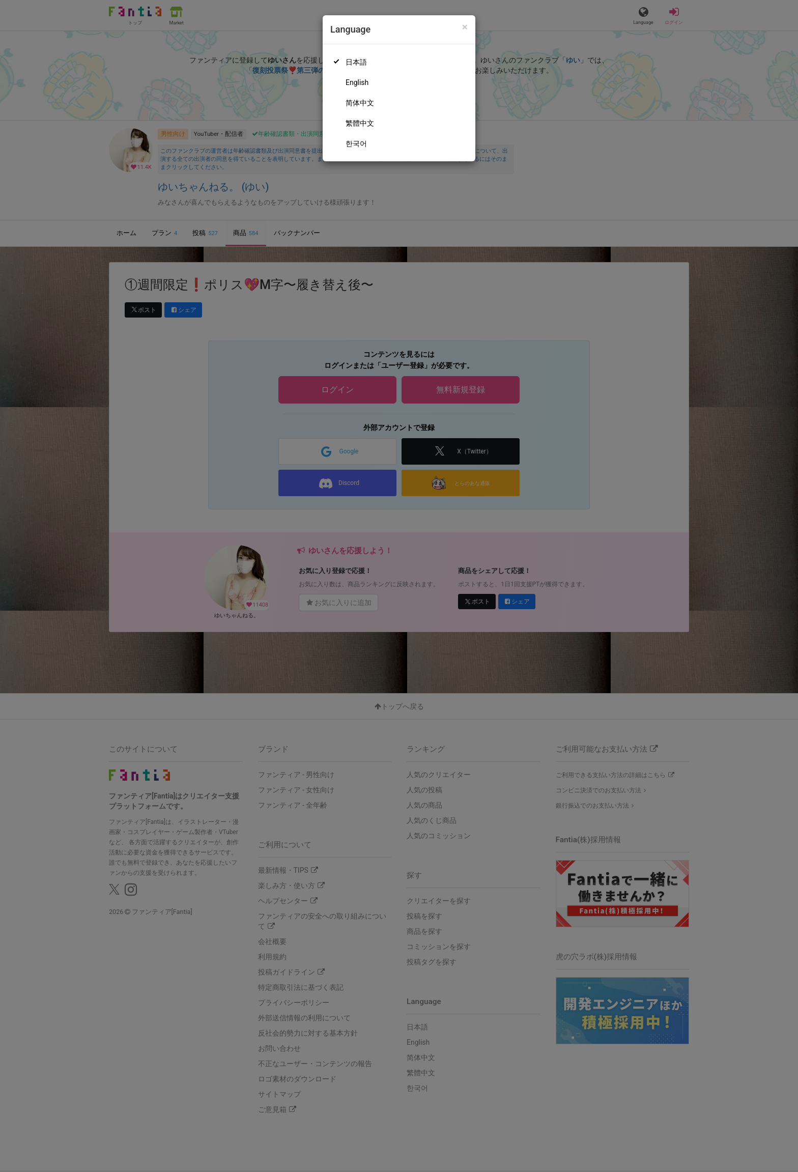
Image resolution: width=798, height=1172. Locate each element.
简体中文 (360, 103)
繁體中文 (360, 123)
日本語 (356, 62)
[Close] (465, 27)
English (357, 82)
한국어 (356, 143)
